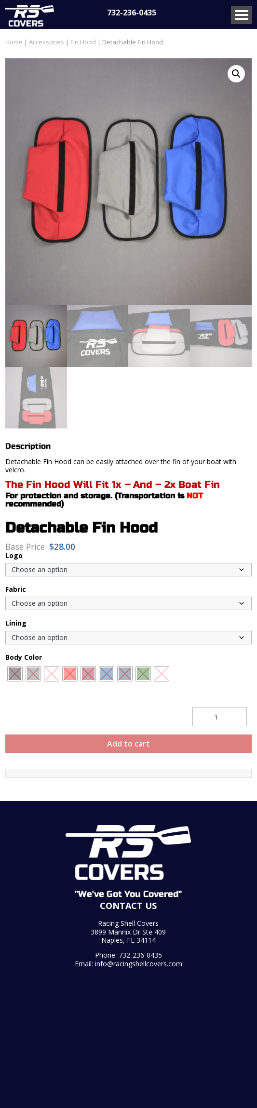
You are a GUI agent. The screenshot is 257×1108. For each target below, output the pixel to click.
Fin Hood (83, 42)
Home (14, 42)
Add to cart (128, 743)
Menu (241, 15)
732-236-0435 (131, 12)
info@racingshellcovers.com (138, 963)
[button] (236, 73)
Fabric (15, 589)
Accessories (46, 42)
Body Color (23, 657)
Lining (16, 623)
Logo (14, 555)
